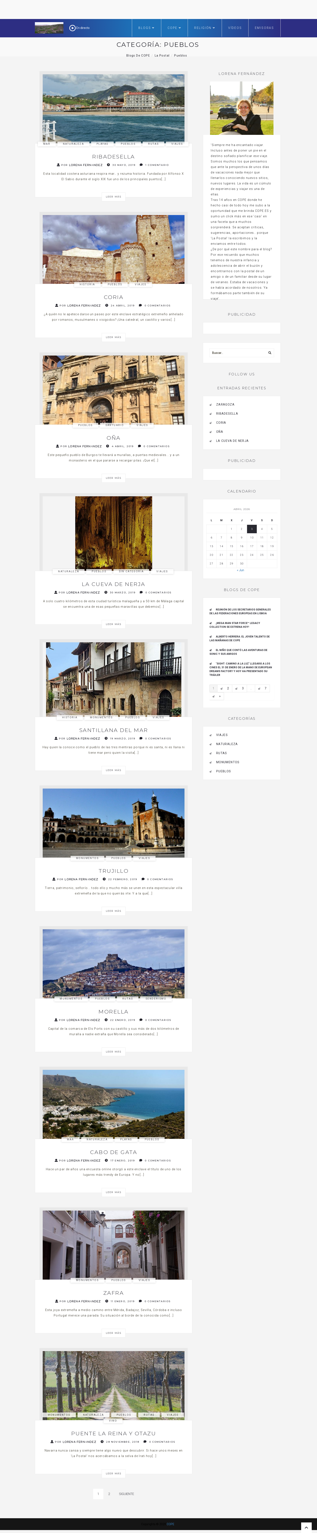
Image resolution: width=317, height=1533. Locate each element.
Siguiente (126, 1494)
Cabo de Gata (113, 1152)
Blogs (146, 28)
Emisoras (264, 28)
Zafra (113, 1293)
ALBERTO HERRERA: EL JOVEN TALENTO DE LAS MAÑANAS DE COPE (239, 638)
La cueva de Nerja (113, 584)
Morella (113, 1011)
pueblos (128, 143)
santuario (114, 425)
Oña (114, 438)
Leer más (114, 196)
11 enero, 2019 (120, 1301)
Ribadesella (113, 156)
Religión (204, 28)
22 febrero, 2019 (120, 879)
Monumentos (101, 717)
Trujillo (113, 871)
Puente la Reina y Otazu (113, 1433)
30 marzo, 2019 (119, 592)
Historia (87, 284)
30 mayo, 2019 (121, 164)
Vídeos (235, 28)
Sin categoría (131, 571)
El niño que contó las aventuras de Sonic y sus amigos (238, 652)
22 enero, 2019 (120, 1020)
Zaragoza (225, 404)
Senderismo (156, 998)
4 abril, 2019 (120, 446)
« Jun (240, 570)
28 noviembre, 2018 (120, 1441)
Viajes (177, 143)
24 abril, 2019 (120, 305)
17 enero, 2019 (120, 1160)
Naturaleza (73, 143)
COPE (174, 28)
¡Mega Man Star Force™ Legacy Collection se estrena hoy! (234, 625)
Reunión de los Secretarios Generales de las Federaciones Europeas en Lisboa (240, 611)
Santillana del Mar (113, 730)
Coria (114, 297)
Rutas (153, 143)
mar (46, 143)
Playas (102, 143)
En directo (79, 28)
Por (80, 164)
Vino (113, 1420)
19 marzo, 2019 (120, 738)
